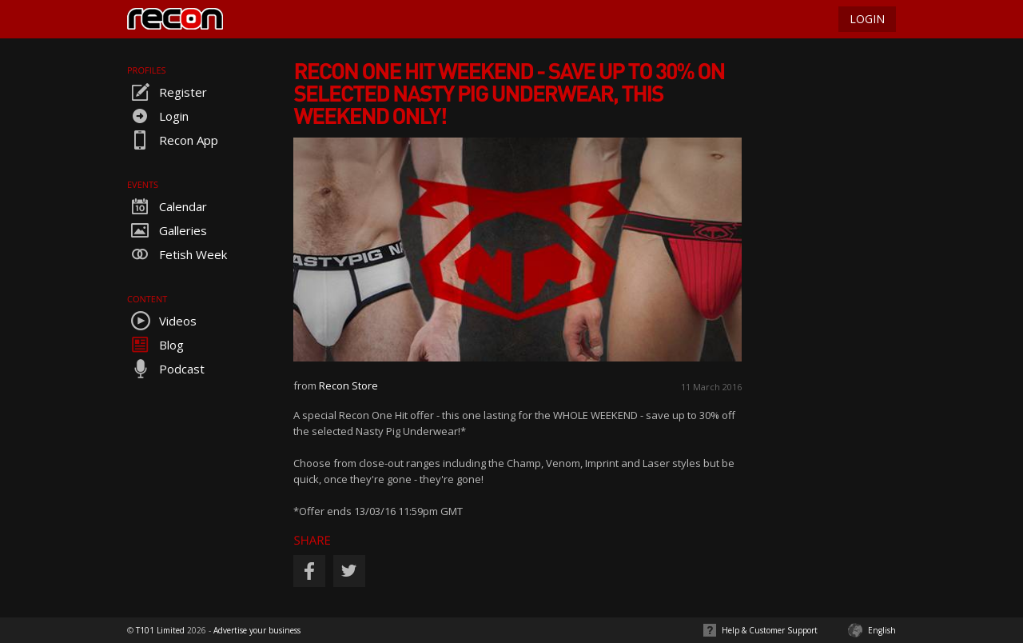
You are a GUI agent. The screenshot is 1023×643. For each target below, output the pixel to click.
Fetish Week (177, 254)
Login (158, 116)
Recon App (172, 140)
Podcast (166, 369)
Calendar (167, 206)
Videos (162, 321)
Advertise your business (257, 630)
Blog (155, 345)
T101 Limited (160, 630)
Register (167, 92)
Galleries (167, 230)
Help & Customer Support (770, 630)
